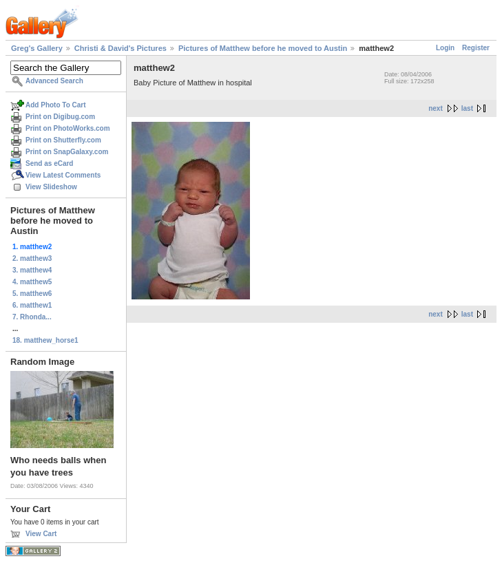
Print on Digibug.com (60, 116)
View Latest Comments (63, 175)
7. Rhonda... (32, 317)
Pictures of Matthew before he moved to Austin (262, 48)
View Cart (40, 534)
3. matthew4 (32, 270)
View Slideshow (51, 187)
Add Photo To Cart (55, 105)
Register (476, 48)
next (435, 108)
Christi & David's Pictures (120, 48)
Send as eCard (49, 163)
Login (445, 48)
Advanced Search (54, 81)
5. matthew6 (32, 293)
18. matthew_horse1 (45, 340)
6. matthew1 (32, 305)
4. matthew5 (32, 282)
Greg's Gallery (37, 48)
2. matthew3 (32, 258)
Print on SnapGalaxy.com (66, 152)
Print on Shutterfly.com (63, 140)
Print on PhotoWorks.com (67, 128)
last (467, 108)
